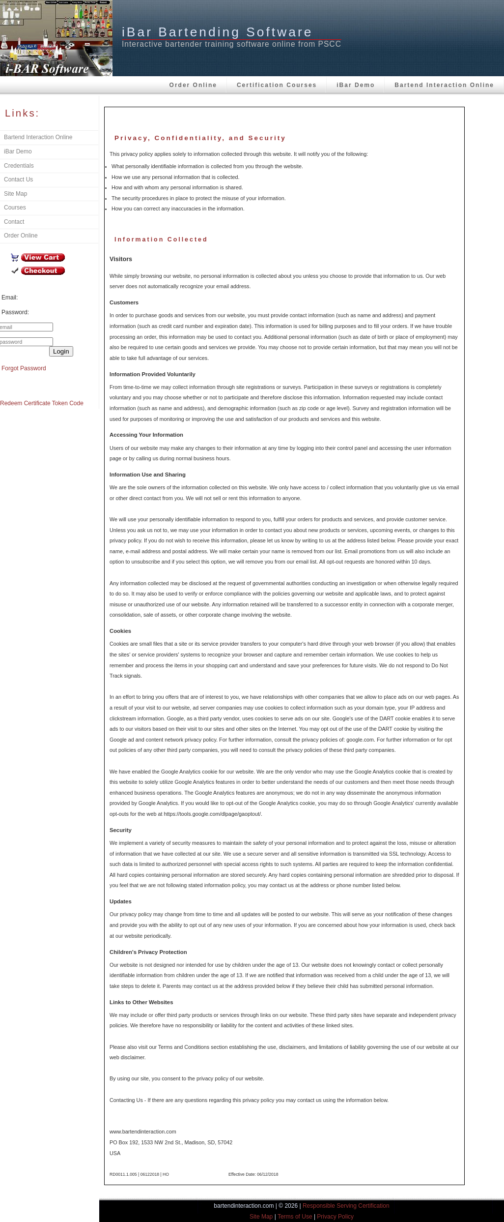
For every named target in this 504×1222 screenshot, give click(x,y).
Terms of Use (295, 1216)
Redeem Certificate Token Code (42, 403)
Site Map (15, 193)
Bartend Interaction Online (444, 85)
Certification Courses (277, 85)
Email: (9, 297)
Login (61, 351)
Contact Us (18, 179)
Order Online (193, 85)
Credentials (19, 165)
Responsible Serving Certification (346, 1205)
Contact (14, 221)
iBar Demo (355, 85)
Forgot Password (23, 368)
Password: (15, 312)
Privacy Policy (335, 1216)
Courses (15, 207)
